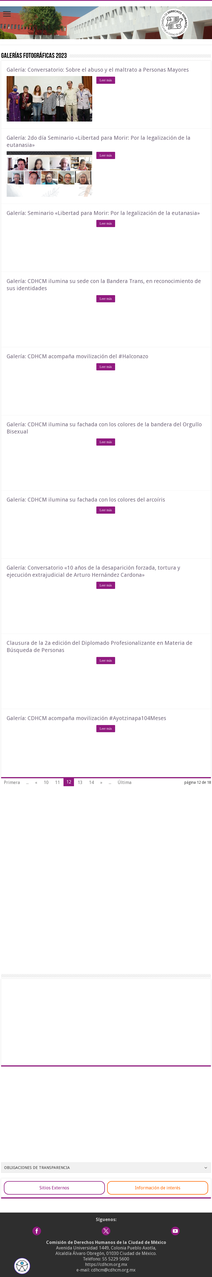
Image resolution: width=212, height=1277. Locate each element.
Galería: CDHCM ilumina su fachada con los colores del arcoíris (86, 499)
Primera (12, 782)
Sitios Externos (54, 1187)
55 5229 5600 (115, 1259)
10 (46, 782)
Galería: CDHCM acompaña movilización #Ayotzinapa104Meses (86, 718)
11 (57, 782)
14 (91, 782)
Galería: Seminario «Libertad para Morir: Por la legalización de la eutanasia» (103, 213)
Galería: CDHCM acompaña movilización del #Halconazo (77, 356)
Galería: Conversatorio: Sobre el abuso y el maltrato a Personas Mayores (98, 69)
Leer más (106, 80)
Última (124, 782)
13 (80, 782)
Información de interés (157, 1187)
